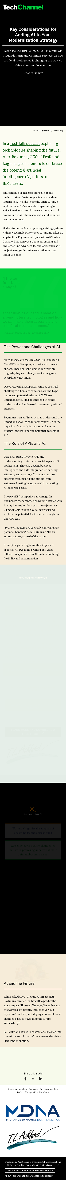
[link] (33, 8)
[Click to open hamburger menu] (60, 16)
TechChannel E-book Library (39, 1175)
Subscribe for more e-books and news (28, 1170)
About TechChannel (15, 1175)
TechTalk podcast (25, 143)
